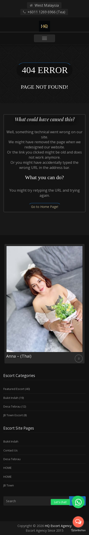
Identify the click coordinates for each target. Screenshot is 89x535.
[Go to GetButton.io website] (78, 530)
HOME (7, 468)
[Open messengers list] (78, 521)
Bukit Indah (10, 398)
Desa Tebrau (12, 406)
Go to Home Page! (44, 207)
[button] (78, 502)
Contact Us (10, 450)
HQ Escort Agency (58, 526)
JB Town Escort (13, 415)
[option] (44, 303)
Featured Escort (13, 389)
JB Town (8, 485)
